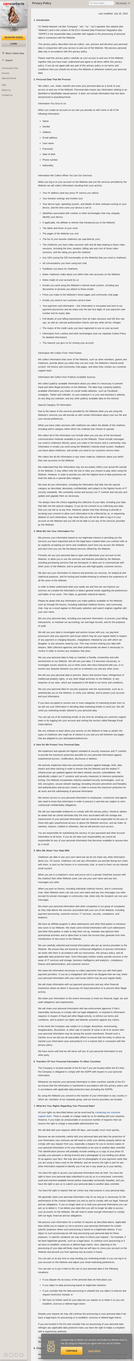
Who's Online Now (14, 53)
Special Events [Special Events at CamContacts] (9, 78)
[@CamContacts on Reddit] (16, 1355)
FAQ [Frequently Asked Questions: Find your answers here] (4, 85)
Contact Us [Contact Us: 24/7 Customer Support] (7, 95)
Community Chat (10, 68)
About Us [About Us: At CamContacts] (6, 90)
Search (9, 60)
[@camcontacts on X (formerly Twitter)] (6, 1355)
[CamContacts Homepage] (13, 18)
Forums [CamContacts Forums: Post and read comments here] (5, 73)
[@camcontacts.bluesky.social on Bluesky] (11, 1355)
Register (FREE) (13, 37)
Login (13, 43)
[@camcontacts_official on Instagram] (21, 1355)
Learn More (94, 1350)
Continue (71, 1350)
